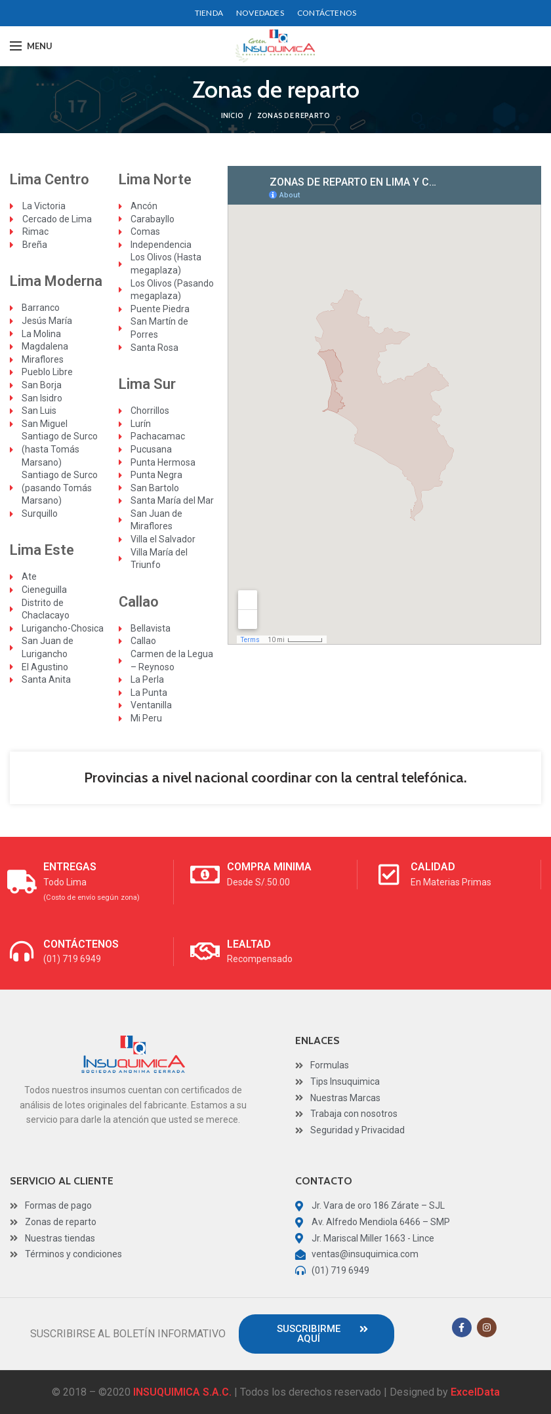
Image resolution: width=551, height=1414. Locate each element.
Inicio (232, 115)
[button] (316, 1334)
